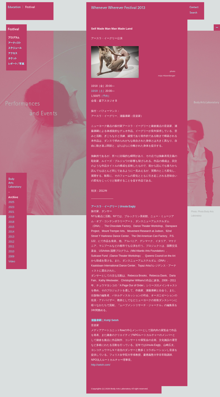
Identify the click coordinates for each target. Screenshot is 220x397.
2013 (11, 236)
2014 (11, 231)
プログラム (17, 37)
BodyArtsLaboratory (17, 182)
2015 (11, 226)
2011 (11, 246)
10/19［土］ (98, 90)
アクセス (17, 53)
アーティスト (17, 42)
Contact (193, 7)
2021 (11, 211)
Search (193, 13)
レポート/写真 (17, 63)
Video (11, 261)
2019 (11, 216)
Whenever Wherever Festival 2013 (119, 8)
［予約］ (105, 95)
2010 (11, 251)
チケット (17, 58)
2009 (11, 256)
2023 (11, 207)
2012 (11, 241)
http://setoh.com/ (100, 364)
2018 (11, 221)
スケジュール (17, 48)
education (15, 7)
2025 (11, 202)
